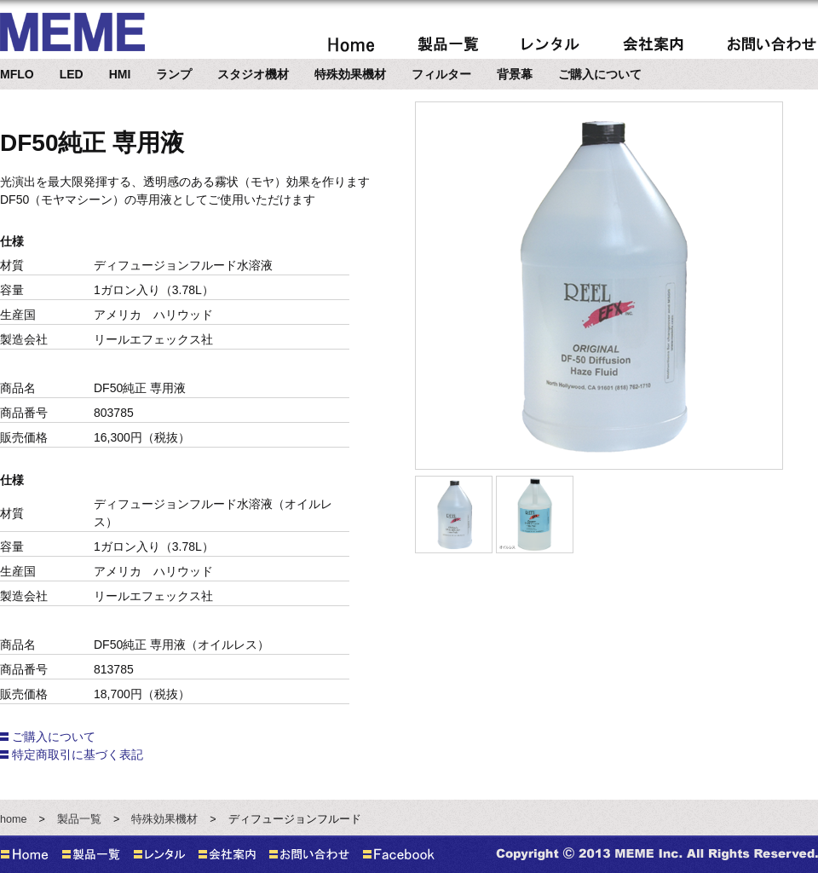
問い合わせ (772, 44)
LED (72, 74)
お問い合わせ (309, 854)
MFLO (17, 74)
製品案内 (448, 44)
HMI (120, 74)
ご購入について (600, 74)
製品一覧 (79, 819)
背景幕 (515, 74)
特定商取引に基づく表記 (77, 754)
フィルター (441, 74)
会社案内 (653, 44)
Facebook (398, 854)
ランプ (174, 74)
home (351, 44)
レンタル (550, 44)
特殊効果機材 (350, 74)
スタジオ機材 (253, 74)
